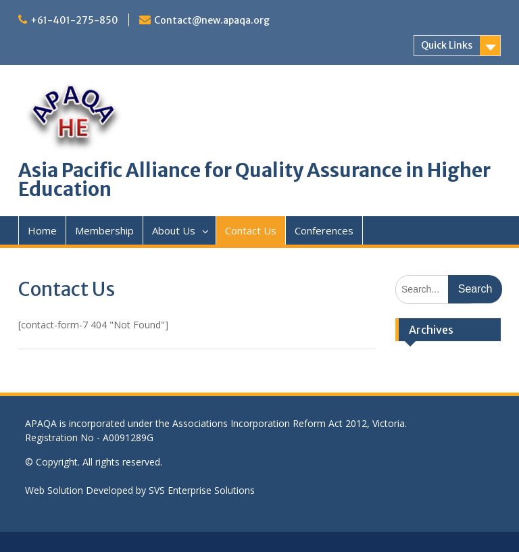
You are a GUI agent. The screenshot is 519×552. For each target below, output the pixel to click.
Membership (104, 230)
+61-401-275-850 (74, 20)
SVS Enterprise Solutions (202, 490)
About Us (173, 230)
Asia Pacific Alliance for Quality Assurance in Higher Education (254, 179)
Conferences (324, 230)
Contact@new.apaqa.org (212, 20)
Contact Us (250, 230)
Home (42, 230)
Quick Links (446, 45)
